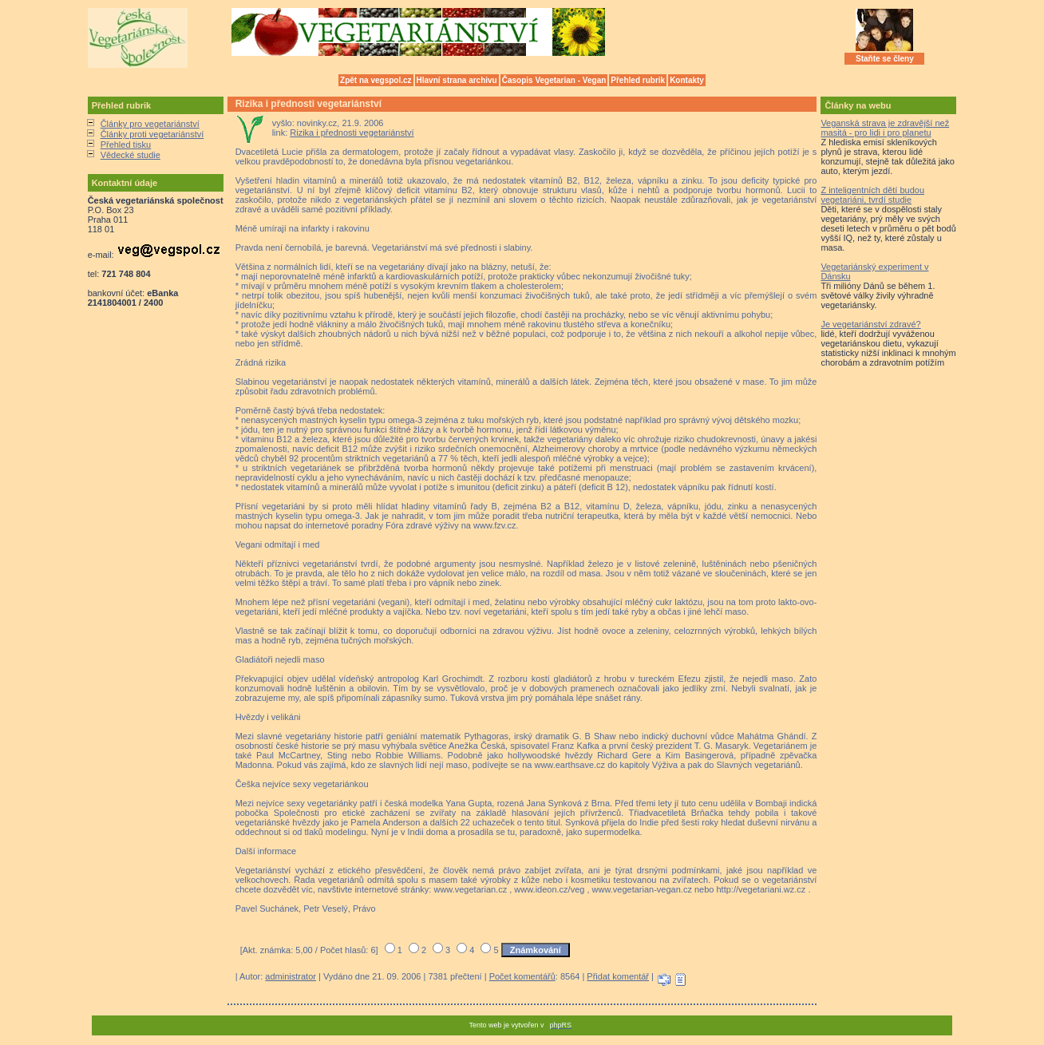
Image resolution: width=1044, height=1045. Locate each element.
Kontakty (687, 80)
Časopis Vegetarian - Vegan (554, 80)
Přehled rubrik (638, 80)
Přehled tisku (126, 144)
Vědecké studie (130, 155)
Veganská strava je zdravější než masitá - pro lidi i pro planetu (885, 127)
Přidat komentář (618, 976)
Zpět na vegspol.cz (375, 80)
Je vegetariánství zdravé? (870, 324)
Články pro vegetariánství (150, 124)
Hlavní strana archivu (457, 80)
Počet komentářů (522, 976)
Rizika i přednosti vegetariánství (351, 132)
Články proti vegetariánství (152, 134)
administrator (290, 976)
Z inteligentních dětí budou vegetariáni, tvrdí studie (872, 194)
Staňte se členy (885, 58)
